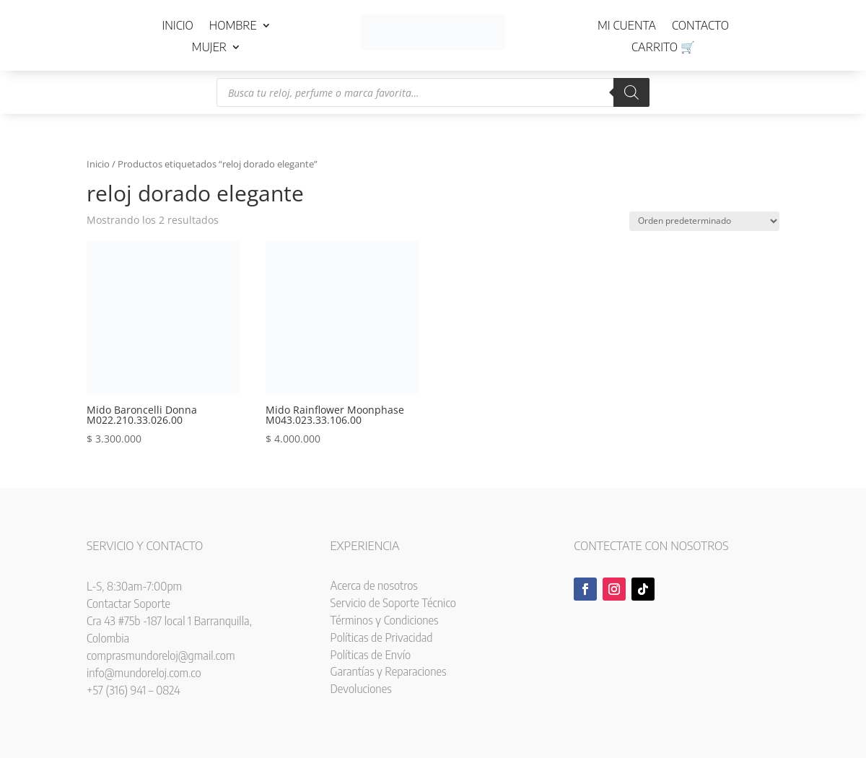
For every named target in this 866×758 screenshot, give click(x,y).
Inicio (177, 26)
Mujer (209, 48)
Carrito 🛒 (663, 48)
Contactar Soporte (128, 603)
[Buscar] (631, 92)
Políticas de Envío (371, 655)
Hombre (233, 26)
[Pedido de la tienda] (704, 221)
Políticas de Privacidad (382, 637)
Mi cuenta (627, 26)
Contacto (700, 26)
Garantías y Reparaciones (389, 671)
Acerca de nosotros (374, 585)
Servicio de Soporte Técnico (393, 603)
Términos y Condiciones (385, 620)
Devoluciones (361, 688)
